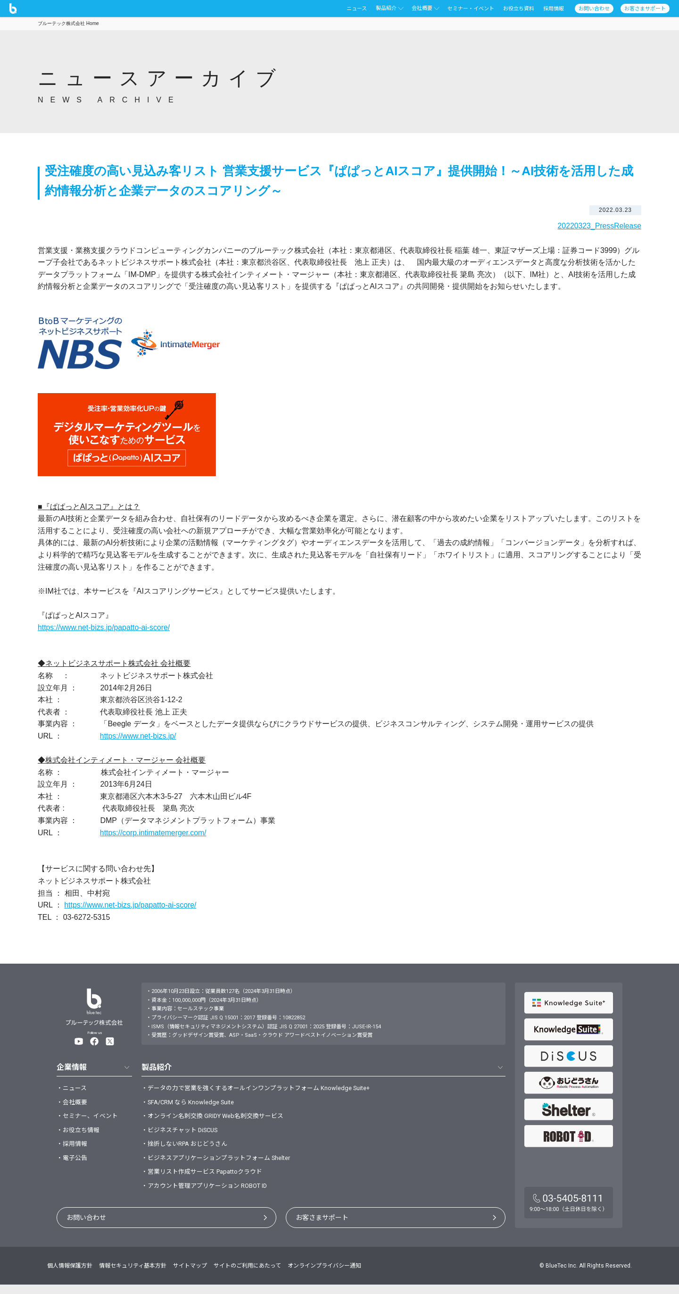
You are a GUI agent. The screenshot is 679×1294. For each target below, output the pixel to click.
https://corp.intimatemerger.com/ (154, 833)
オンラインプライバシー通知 (324, 1275)
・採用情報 (73, 1149)
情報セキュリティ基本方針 (132, 1275)
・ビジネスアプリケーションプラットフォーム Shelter (222, 1164)
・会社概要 (73, 1104)
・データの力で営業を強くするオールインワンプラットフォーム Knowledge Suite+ (264, 1088)
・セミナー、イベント (90, 1119)
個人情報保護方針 (69, 1275)
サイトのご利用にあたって (247, 1275)
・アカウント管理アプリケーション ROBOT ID (209, 1195)
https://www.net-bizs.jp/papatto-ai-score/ (105, 627)
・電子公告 (73, 1164)
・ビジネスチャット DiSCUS (183, 1134)
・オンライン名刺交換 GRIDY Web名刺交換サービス (218, 1119)
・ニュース (73, 1088)
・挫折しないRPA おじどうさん (188, 1149)
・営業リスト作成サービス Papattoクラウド (207, 1180)
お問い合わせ (86, 1227)
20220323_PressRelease (598, 226)
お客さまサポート (322, 1227)
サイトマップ (190, 1275)
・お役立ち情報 (80, 1134)
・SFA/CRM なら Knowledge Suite (192, 1104)
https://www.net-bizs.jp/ (138, 736)
